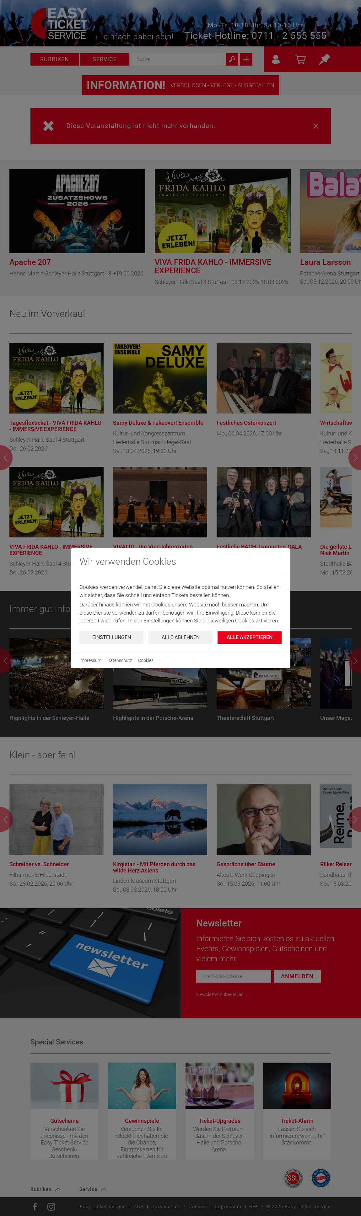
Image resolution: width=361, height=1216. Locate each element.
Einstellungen (111, 637)
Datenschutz (119, 660)
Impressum (90, 660)
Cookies (146, 660)
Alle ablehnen (181, 637)
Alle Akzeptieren (249, 637)
